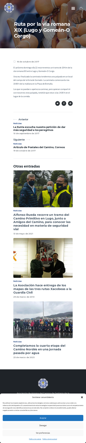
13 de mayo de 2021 (23, 233)
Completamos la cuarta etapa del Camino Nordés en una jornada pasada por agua (39, 349)
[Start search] (80, 8)
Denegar (43, 425)
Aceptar (43, 418)
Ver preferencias (43, 433)
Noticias (17, 123)
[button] (82, 397)
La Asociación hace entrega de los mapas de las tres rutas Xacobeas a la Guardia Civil (42, 288)
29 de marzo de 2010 (24, 297)
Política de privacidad (49, 439)
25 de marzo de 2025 (24, 357)
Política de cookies (35, 439)
